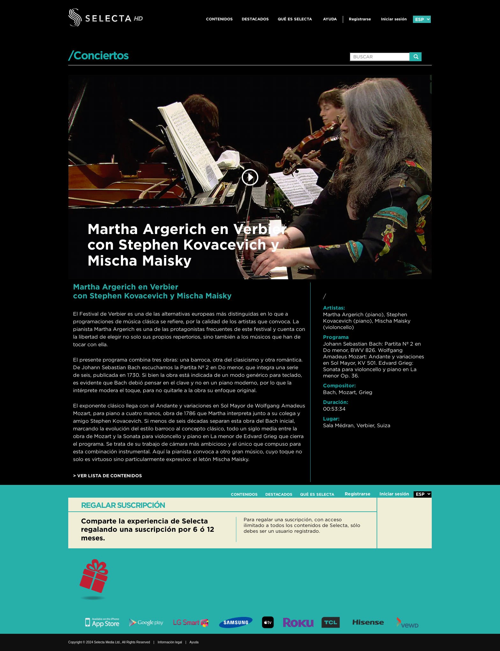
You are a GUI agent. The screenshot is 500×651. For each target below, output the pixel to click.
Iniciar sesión (394, 19)
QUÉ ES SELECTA (295, 19)
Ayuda (330, 19)
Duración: (335, 402)
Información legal (170, 642)
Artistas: (334, 308)
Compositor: (339, 385)
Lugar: (331, 418)
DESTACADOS (255, 19)
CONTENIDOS (219, 19)
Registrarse (360, 19)
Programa (336, 337)
